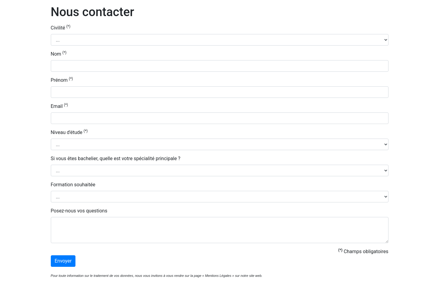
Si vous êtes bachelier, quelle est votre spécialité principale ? (115, 158)
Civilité (61, 27)
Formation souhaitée (73, 185)
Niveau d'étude (69, 132)
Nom (59, 53)
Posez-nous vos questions (79, 211)
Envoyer (63, 261)
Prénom (62, 80)
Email (59, 106)
